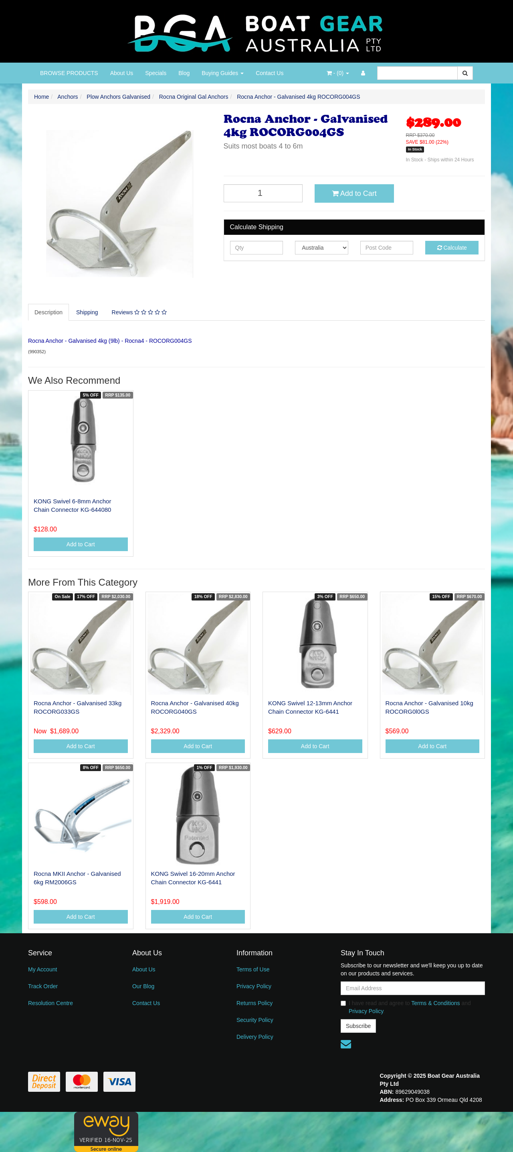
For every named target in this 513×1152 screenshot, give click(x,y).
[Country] (321, 247)
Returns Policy (254, 1003)
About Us (121, 73)
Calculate (452, 247)
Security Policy (254, 1020)
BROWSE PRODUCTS (69, 73)
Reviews (139, 312)
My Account (42, 969)
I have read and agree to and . (406, 1007)
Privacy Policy (253, 986)
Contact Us (269, 73)
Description (48, 312)
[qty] (256, 247)
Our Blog (143, 986)
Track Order (43, 986)
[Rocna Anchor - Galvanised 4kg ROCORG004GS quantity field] (263, 193)
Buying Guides (223, 73)
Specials (155, 73)
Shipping (87, 312)
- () (338, 73)
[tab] (49, 312)
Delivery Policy (254, 1037)
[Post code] (387, 247)
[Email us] (346, 1044)
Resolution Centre (50, 1003)
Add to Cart (354, 193)
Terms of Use (252, 969)
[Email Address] (413, 988)
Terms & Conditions (435, 1003)
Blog (184, 73)
